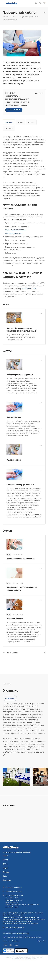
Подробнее (9, 698)
